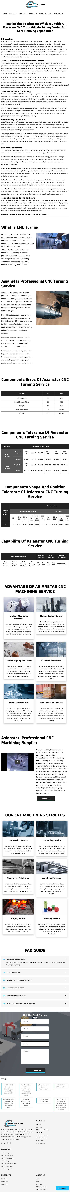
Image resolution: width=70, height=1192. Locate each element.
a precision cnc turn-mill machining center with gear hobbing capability (24, 214)
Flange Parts (4, 1184)
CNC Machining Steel (6, 1161)
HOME (5, 13)
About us (38, 1179)
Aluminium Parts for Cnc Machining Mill (43, 1087)
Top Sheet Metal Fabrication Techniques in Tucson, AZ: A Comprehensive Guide (26, 1090)
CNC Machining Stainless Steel (8, 1164)
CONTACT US (59, 13)
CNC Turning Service (18, 840)
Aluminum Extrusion (51, 878)
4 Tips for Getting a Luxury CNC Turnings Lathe (26, 1102)
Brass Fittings (4, 1179)
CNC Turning (39, 1124)
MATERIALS (23, 13)
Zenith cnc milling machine (61, 1086)
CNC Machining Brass (6, 1153)
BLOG (50, 13)
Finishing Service (52, 918)
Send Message (35, 1070)
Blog (37, 1181)
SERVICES (13, 13)
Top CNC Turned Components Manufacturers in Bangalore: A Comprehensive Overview (61, 1104)
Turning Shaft (4, 1181)
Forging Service (18, 918)
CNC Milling (39, 1127)
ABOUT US (43, 13)
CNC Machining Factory (42, 1189)
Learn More (45, 799)
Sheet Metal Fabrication (18, 878)
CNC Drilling (39, 1132)
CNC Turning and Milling (42, 1130)
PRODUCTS (33, 13)
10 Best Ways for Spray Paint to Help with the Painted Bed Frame (8, 1103)
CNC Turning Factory (41, 1187)
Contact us (39, 1184)
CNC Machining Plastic (6, 1169)
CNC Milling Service (52, 840)
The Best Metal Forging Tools (43, 1100)
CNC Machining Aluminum (7, 1158)
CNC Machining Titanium (7, 1166)
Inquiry (62, 1188)
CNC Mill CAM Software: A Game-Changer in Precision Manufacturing (8, 1089)
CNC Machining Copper (7, 1156)
